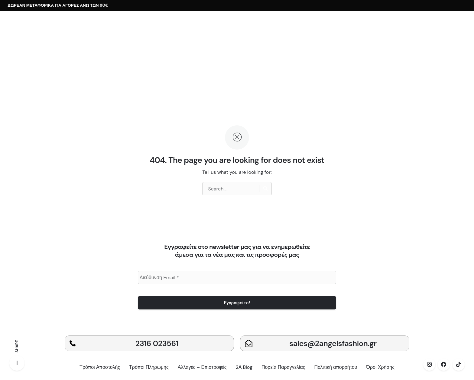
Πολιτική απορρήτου (335, 367)
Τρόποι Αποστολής (100, 367)
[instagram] (429, 365)
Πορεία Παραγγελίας (283, 367)
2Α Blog (243, 367)
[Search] (265, 188)
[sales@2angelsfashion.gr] (248, 343)
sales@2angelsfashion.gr (333, 344)
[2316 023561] (73, 343)
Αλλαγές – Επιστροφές (202, 367)
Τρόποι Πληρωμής (149, 367)
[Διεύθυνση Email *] (237, 277)
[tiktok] (459, 365)
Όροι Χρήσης (380, 367)
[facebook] (444, 365)
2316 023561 (156, 344)
